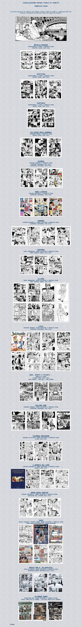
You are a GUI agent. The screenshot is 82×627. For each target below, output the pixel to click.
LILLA (41, 326)
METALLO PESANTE (41, 45)
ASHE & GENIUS (41, 192)
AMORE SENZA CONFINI (39, 493)
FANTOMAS (41, 250)
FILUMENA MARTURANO (41, 436)
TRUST (41, 520)
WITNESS (41, 161)
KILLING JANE (41, 405)
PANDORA (41, 221)
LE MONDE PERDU (41, 596)
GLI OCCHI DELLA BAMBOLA (41, 132)
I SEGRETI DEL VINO (41, 465)
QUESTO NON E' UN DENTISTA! (41, 568)
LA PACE (41, 279)
